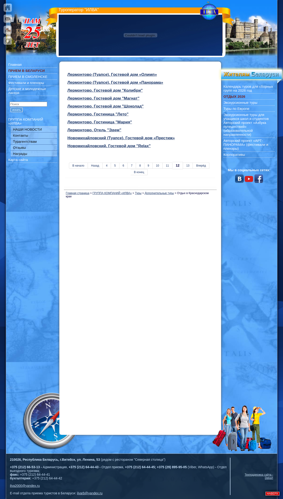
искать (16, 110)
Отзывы (19, 148)
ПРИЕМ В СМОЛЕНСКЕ (27, 77)
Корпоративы (234, 155)
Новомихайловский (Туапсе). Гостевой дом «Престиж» (121, 138)
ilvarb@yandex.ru (89, 493)
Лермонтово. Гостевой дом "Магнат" (103, 98)
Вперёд (201, 165)
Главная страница (77, 193)
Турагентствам (25, 141)
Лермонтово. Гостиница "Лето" (98, 114)
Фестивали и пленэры (26, 83)
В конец (139, 172)
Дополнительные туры (159, 193)
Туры (138, 193)
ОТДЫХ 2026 (234, 96)
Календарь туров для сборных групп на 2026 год (248, 88)
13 (187, 165)
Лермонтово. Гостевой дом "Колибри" (105, 90)
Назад (95, 165)
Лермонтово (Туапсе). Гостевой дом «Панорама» (115, 82)
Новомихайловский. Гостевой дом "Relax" (108, 146)
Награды (20, 154)
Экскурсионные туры (240, 103)
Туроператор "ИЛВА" (79, 9)
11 (167, 165)
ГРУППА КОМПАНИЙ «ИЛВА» (25, 121)
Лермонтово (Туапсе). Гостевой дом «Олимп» (112, 74)
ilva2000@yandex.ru (25, 486)
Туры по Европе (236, 109)
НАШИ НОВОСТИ (27, 129)
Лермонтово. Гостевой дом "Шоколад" (105, 106)
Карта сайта (18, 160)
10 (157, 165)
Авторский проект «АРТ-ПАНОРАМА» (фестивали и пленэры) (245, 144)
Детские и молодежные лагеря (27, 91)
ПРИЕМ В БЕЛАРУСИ (26, 71)
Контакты (20, 135)
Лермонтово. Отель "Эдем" (94, 130)
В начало (78, 165)
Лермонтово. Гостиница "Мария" (99, 122)
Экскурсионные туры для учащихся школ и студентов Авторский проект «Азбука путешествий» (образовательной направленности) (246, 124)
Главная (15, 64)
